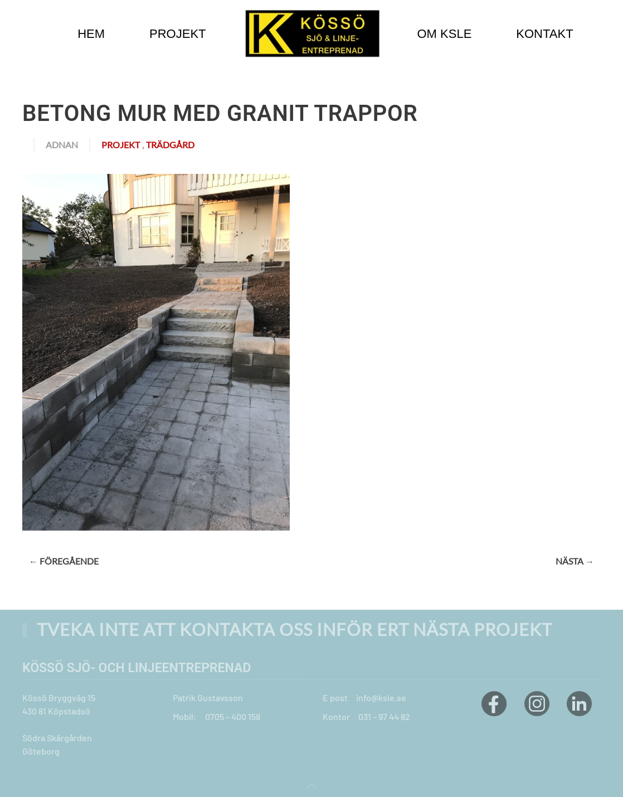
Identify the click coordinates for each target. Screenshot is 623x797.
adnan (62, 144)
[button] (311, 786)
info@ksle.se (381, 697)
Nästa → (575, 561)
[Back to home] (311, 33)
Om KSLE (444, 34)
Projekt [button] (177, 34)
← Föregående (64, 561)
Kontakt (544, 34)
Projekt (120, 144)
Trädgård (170, 144)
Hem (91, 34)
